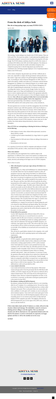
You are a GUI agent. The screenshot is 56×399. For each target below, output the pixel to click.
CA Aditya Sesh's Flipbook (51, 10)
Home (9, 9)
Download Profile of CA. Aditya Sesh (51, 15)
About (20, 391)
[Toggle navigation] (51, 3)
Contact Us (35, 391)
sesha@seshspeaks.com (28, 374)
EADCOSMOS (40, 388)
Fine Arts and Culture (27, 391)
